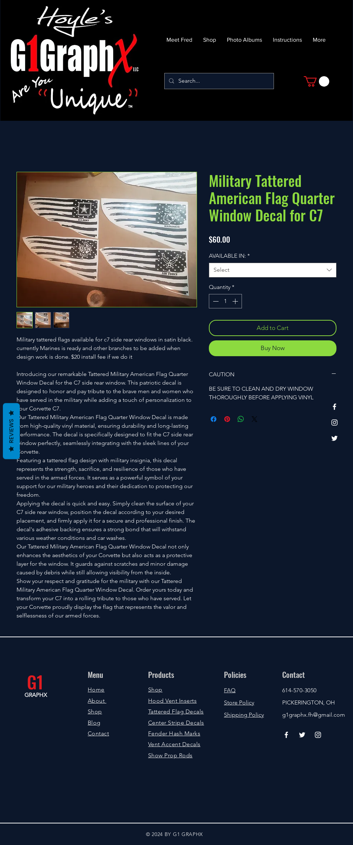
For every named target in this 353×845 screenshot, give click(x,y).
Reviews (11, 431)
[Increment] (236, 301)
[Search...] (218, 81)
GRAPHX (35, 695)
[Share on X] (254, 419)
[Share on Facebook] (213, 419)
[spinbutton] (225, 301)
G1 (35, 681)
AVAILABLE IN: (229, 255)
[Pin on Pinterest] (227, 419)
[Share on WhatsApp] (241, 419)
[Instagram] (334, 422)
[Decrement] (215, 301)
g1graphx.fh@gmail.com (313, 714)
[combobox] (272, 270)
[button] (316, 81)
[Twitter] (334, 438)
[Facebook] (334, 407)
